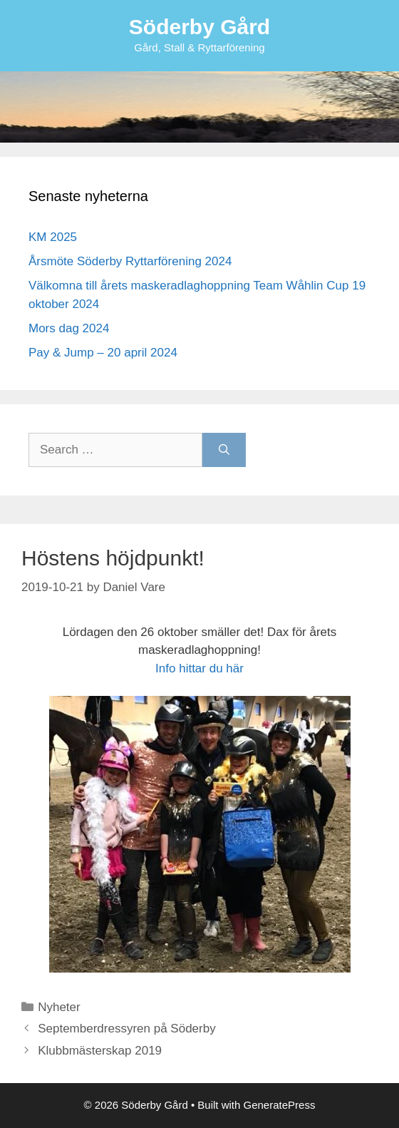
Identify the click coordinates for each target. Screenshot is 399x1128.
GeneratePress (280, 1105)
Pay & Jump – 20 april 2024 (102, 352)
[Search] (224, 450)
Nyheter (59, 1007)
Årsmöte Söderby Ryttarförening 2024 (130, 261)
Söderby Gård (199, 27)
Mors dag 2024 (68, 328)
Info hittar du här (199, 668)
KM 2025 (52, 237)
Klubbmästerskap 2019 (100, 1050)
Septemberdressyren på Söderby (126, 1028)
